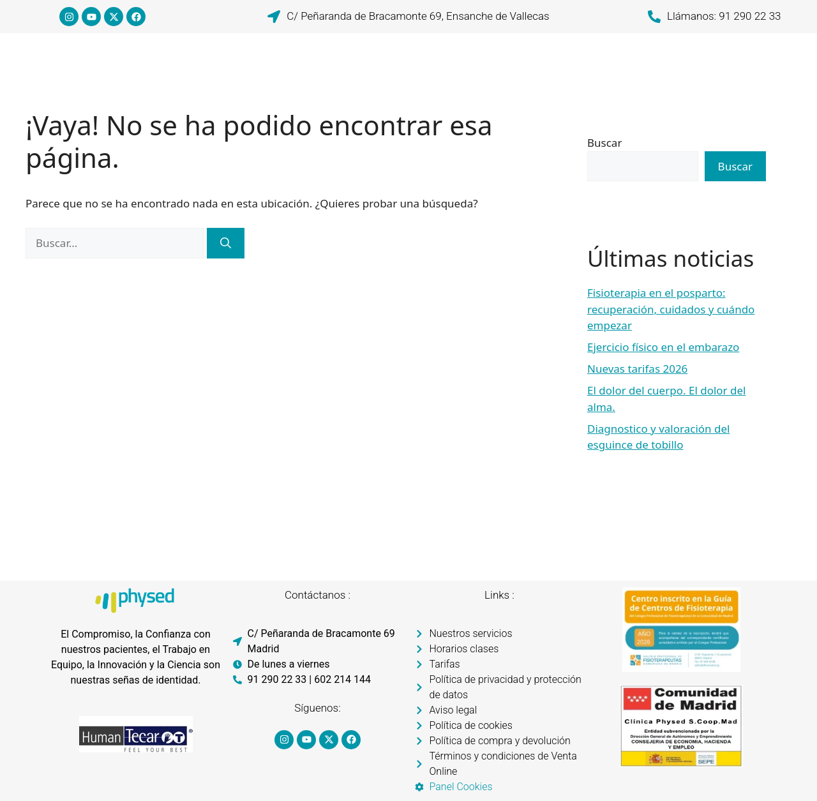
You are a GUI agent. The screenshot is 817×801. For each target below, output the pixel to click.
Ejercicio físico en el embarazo (663, 347)
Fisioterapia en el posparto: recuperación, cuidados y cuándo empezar (670, 309)
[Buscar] (225, 243)
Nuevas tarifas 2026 (637, 368)
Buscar (604, 142)
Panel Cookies (461, 787)
